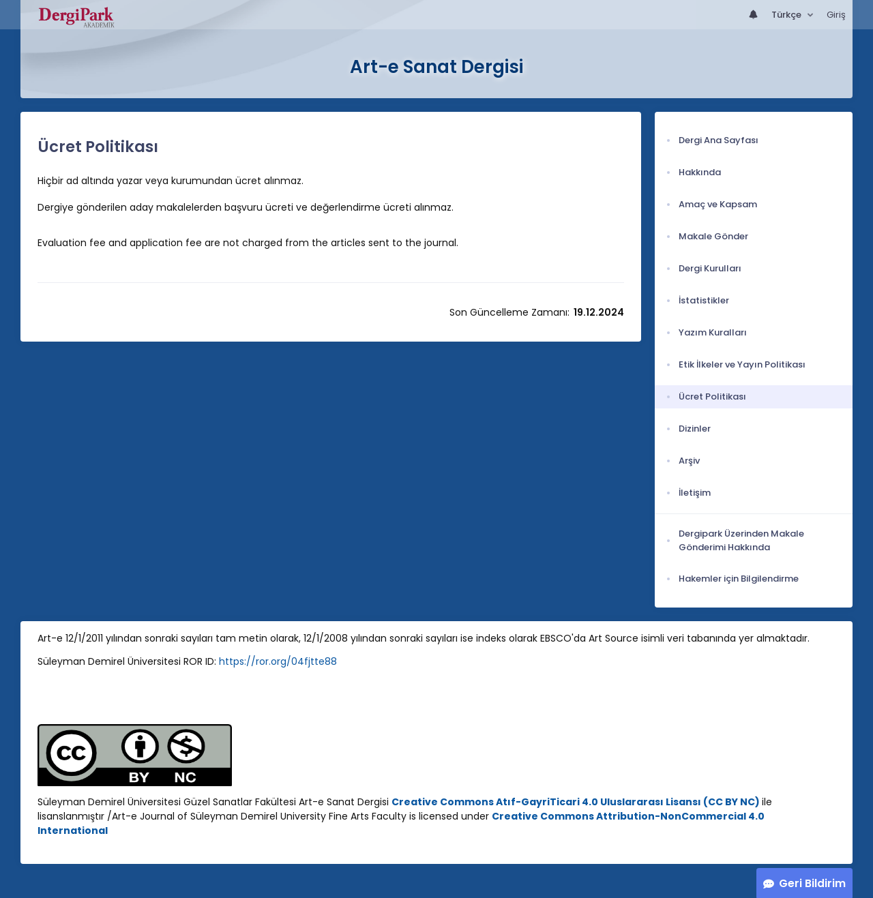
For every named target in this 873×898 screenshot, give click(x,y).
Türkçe (787, 14)
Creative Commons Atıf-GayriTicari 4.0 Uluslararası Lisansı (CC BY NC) (575, 802)
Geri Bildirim (812, 883)
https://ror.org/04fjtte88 (278, 661)
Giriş (836, 14)
